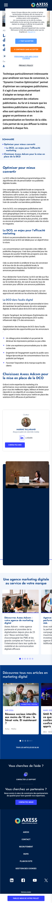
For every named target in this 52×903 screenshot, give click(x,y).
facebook (23, 880)
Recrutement (26, 847)
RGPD (26, 854)
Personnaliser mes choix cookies (26, 57)
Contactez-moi (14, 445)
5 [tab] (30, 659)
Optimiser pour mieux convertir (20, 144)
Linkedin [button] (29, 438)
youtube (34, 880)
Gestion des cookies (26, 868)
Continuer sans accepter (26, 49)
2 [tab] (22, 659)
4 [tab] (27, 659)
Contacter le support (26, 776)
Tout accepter (26, 41)
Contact (26, 839)
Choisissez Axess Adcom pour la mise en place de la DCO (24, 155)
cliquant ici (31, 32)
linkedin (11, 880)
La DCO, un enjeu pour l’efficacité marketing (23, 149)
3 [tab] (25, 659)
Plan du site (26, 861)
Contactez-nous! (26, 802)
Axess (26, 832)
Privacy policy (26, 65)
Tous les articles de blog (27, 747)
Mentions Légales (26, 892)
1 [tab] (20, 659)
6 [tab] (32, 659)
